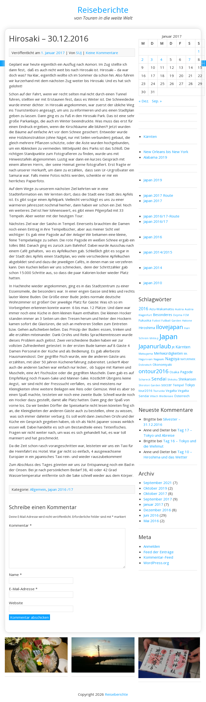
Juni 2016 (151, 515)
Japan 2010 (152, 282)
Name (15, 574)
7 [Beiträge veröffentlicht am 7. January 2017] (189, 59)
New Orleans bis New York (165, 151)
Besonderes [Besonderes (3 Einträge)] (162, 314)
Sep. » (157, 100)
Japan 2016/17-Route (161, 216)
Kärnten (150, 136)
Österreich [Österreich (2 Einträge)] (182, 396)
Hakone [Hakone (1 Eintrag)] (187, 320)
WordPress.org (156, 562)
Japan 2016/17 (155, 221)
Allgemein (38, 489)
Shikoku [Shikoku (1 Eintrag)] (172, 379)
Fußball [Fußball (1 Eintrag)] (165, 320)
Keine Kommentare (102, 52)
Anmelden (151, 546)
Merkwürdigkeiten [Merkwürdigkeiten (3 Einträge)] (168, 353)
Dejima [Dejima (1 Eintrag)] (177, 315)
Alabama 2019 (155, 157)
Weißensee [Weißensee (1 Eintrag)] (166, 396)
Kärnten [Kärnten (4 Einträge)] (183, 347)
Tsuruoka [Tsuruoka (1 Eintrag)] (159, 391)
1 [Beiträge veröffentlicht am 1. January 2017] (199, 51)
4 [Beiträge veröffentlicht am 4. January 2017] (161, 59)
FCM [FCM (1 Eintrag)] (186, 315)
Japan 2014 (152, 267)
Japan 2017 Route (158, 195)
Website (16, 602)
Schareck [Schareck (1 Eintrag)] (144, 379)
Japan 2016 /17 (60, 489)
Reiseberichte (103, 9)
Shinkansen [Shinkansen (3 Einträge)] (187, 379)
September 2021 (157, 482)
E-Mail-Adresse (23, 588)
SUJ (79, 52)
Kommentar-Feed (158, 557)
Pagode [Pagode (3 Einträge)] (186, 371)
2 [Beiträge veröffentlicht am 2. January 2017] (142, 59)
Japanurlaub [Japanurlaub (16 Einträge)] (155, 346)
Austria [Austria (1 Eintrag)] (179, 309)
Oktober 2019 (155, 488)
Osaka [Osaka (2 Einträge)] (174, 372)
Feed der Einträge (158, 551)
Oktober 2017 (155, 493)
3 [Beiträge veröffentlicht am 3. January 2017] (152, 59)
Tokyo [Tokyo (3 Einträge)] (190, 384)
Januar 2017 (153, 504)
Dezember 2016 (157, 509)
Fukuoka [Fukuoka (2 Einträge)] (145, 320)
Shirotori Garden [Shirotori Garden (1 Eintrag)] (149, 385)
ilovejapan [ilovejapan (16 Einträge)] (169, 327)
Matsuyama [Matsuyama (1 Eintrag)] (146, 353)
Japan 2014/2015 (157, 252)
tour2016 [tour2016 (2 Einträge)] (145, 390)
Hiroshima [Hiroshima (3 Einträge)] (147, 327)
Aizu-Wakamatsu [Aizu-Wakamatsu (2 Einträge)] (161, 309)
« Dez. (144, 100)
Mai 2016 (151, 520)
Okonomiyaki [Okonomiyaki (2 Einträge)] (162, 364)
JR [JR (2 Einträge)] (173, 347)
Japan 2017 (152, 200)
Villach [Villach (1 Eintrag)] (154, 396)
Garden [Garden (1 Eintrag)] (176, 320)
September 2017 (157, 499)
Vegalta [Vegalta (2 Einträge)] (171, 390)
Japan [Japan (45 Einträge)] (168, 336)
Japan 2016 (152, 236)
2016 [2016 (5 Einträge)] (143, 308)
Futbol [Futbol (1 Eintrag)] (156, 320)
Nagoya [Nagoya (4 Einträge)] (172, 358)
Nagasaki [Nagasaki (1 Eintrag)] (159, 359)
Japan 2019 (152, 179)
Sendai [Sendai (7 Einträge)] (158, 379)
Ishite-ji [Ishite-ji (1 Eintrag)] (153, 338)
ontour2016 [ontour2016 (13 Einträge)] (154, 371)
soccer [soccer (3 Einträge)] (166, 384)
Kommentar (20, 525)
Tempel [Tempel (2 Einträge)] (178, 385)
